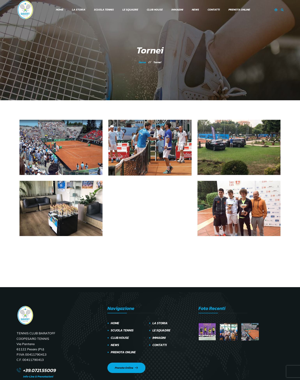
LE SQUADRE (161, 330)
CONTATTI (159, 345)
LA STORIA (160, 323)
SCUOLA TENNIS (122, 330)
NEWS (115, 345)
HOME (115, 323)
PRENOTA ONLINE (123, 352)
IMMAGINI (159, 337)
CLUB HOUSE (120, 337)
